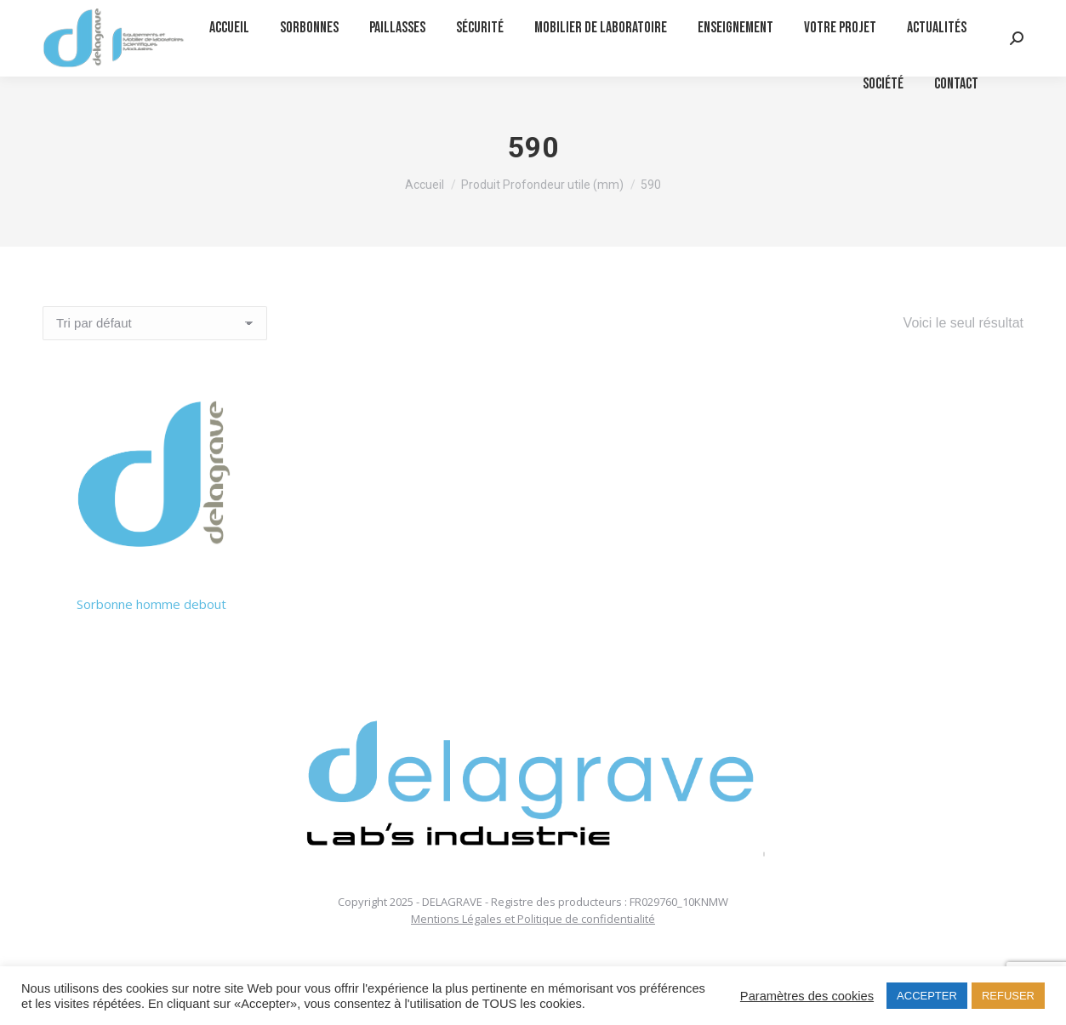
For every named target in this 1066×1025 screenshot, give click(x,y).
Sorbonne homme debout (151, 603)
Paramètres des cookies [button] (807, 996)
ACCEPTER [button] (927, 995)
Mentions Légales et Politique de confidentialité (533, 918)
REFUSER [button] (1008, 995)
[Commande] (155, 323)
